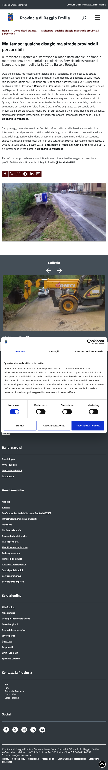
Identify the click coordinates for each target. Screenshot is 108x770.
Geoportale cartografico (13, 630)
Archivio (6, 501)
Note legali (33, 758)
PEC (7, 687)
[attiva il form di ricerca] (84, 17)
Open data (7, 641)
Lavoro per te (8, 635)
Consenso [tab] (19, 351)
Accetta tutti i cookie (88, 425)
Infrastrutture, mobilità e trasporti (19, 518)
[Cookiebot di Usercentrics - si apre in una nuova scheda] (89, 341)
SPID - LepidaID (10, 652)
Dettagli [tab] (54, 351)
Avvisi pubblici (9, 464)
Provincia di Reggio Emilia (45, 18)
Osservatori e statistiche (14, 536)
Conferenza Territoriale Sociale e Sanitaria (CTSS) (26, 513)
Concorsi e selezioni (12, 470)
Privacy (5, 758)
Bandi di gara (8, 459)
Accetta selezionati (54, 425)
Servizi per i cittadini (12, 570)
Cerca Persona (12, 697)
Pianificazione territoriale (15, 547)
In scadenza (8, 476)
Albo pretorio (8, 612)
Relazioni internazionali (14, 564)
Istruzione (7, 524)
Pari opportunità (10, 541)
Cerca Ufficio (11, 694)
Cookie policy (18, 758)
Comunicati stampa (25, 30)
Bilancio (6, 507)
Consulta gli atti (10, 624)
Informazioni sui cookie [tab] (89, 351)
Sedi (7, 684)
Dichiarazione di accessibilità (72, 758)
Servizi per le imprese (13, 581)
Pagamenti (7, 647)
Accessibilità (48, 758)
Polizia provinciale (11, 553)
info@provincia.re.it (21, 755)
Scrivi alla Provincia (14, 690)
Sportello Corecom (11, 658)
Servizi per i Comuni (12, 576)
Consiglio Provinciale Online (16, 618)
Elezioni (6, 433)
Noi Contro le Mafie (11, 530)
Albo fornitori (8, 607)
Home (5, 30)
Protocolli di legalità (12, 558)
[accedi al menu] (97, 17)
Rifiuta (20, 425)
